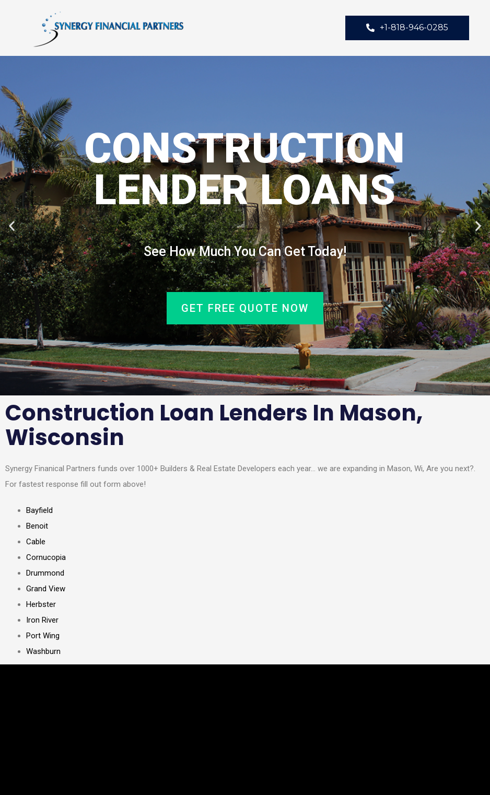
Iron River (42, 620)
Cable (35, 541)
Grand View (45, 588)
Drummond (45, 573)
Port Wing (43, 635)
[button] (11, 225)
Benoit (37, 526)
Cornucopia (46, 557)
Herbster (41, 604)
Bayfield (39, 510)
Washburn (43, 651)
